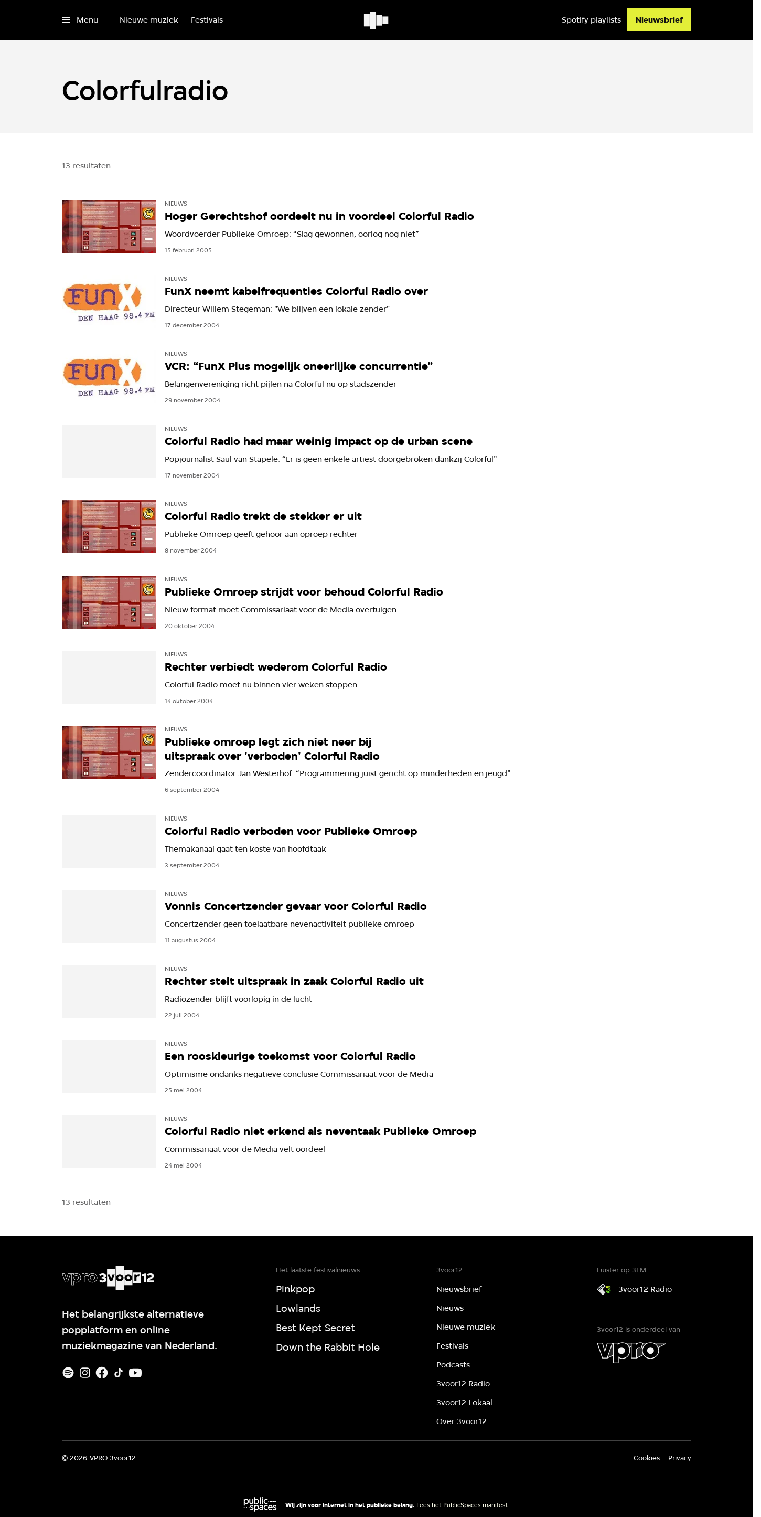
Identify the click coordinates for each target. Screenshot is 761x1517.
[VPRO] (631, 1352)
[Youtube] (135, 1372)
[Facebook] (101, 1372)
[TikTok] (118, 1372)
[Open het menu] (80, 19)
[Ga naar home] (377, 19)
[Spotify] (68, 1372)
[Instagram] (85, 1372)
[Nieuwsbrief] (659, 19)
